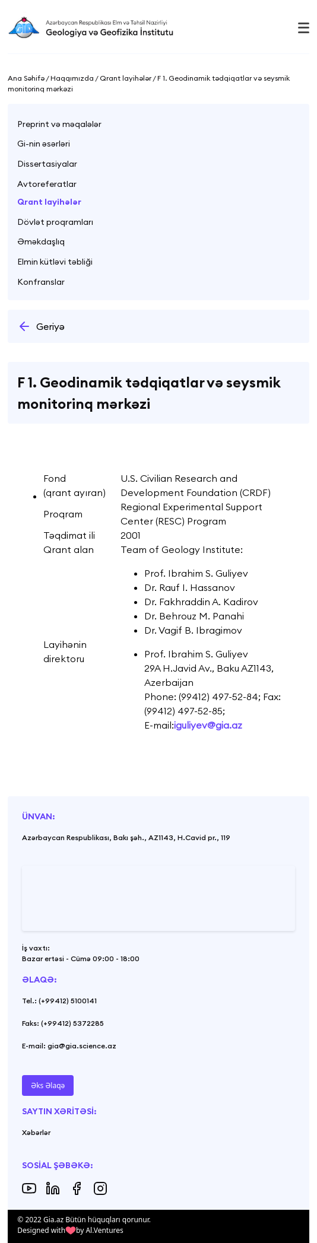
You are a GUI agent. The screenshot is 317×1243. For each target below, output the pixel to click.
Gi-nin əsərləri (43, 143)
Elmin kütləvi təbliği (55, 261)
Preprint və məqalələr (59, 124)
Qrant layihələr (49, 201)
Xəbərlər (36, 1132)
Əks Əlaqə (48, 1085)
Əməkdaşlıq (41, 241)
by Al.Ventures (99, 1230)
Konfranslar (41, 281)
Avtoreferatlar (47, 184)
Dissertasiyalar (47, 163)
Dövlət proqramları (55, 222)
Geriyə (41, 326)
